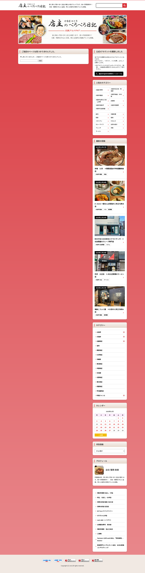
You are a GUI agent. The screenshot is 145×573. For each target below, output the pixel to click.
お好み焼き (114, 124)
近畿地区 (99, 341)
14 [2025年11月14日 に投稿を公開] (114, 424)
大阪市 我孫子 (100, 105)
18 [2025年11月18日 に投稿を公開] (101, 427)
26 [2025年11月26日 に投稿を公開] (105, 430)
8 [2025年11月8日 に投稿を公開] (118, 421)
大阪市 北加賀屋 (100, 109)
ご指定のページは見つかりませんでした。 (39, 51)
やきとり (113, 121)
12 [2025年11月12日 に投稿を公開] (105, 424)
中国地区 (99, 368)
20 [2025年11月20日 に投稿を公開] (110, 427)
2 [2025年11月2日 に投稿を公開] (122, 418)
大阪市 (99, 332)
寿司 (97, 114)
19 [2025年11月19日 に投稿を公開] (105, 427)
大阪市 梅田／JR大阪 (116, 95)
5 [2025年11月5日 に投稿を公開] (105, 421)
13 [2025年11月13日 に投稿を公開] (110, 424)
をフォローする (110, 73)
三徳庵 (99, 534)
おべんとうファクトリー (105, 511)
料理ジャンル (101, 395)
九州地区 (99, 355)
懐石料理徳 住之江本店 (105, 529)
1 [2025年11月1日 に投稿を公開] (118, 418)
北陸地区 (99, 377)
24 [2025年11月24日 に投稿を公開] (97, 430)
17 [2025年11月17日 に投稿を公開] (97, 427)
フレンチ (98, 128)
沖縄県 (99, 359)
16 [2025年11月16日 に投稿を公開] (122, 424)
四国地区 (99, 386)
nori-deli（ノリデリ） (104, 520)
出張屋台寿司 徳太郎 (104, 525)
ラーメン (98, 131)
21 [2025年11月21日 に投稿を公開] (114, 427)
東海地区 (99, 364)
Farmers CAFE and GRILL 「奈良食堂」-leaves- (110, 539)
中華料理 (113, 114)
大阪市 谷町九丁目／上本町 (101, 101)
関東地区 (99, 350)
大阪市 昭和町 (115, 105)
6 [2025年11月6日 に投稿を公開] (109, 421)
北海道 (99, 373)
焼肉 (112, 117)
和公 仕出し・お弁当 (104, 497)
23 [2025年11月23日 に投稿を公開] (122, 427)
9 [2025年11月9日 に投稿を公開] (122, 421)
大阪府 (99, 337)
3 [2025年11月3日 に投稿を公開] (96, 421)
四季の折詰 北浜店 (103, 506)
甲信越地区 (100, 391)
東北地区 (99, 382)
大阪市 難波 (99, 95)
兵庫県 (113, 101)
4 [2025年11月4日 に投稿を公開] (101, 421)
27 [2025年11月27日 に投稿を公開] (110, 430)
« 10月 (101, 435)
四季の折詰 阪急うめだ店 (105, 502)
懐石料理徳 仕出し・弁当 (105, 493)
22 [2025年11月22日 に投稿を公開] (118, 427)
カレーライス (100, 124)
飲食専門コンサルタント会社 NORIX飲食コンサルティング (110, 546)
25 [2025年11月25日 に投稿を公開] (101, 430)
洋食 (112, 128)
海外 (98, 346)
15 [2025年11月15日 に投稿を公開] (118, 424)
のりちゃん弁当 (102, 516)
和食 (97, 117)
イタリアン (99, 121)
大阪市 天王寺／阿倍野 (116, 90)
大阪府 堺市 (99, 90)
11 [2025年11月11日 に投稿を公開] (101, 424)
